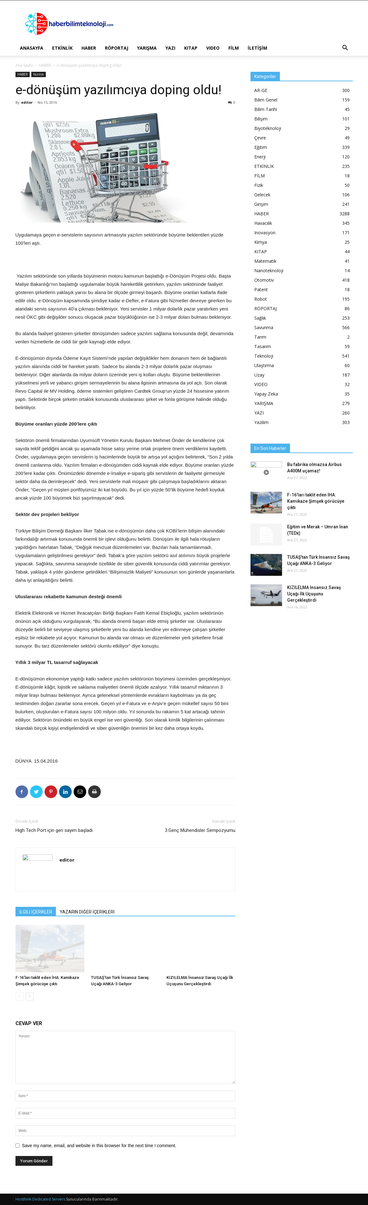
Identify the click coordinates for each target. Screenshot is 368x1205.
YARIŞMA (147, 48)
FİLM (233, 48)
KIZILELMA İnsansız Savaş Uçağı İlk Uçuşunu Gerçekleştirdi (314, 594)
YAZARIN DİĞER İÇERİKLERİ (87, 911)
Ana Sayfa (24, 65)
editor (27, 102)
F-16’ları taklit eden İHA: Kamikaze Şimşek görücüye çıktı (315, 501)
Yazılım (38, 74)
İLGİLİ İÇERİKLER (35, 911)
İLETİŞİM (257, 48)
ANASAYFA (31, 48)
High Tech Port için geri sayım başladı (54, 830)
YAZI (170, 48)
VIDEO (213, 48)
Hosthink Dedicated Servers (40, 1199)
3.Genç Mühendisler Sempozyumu (200, 830)
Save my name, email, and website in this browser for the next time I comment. (99, 1145)
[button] (345, 49)
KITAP (190, 48)
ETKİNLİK (62, 48)
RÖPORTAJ (116, 48)
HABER (88, 48)
